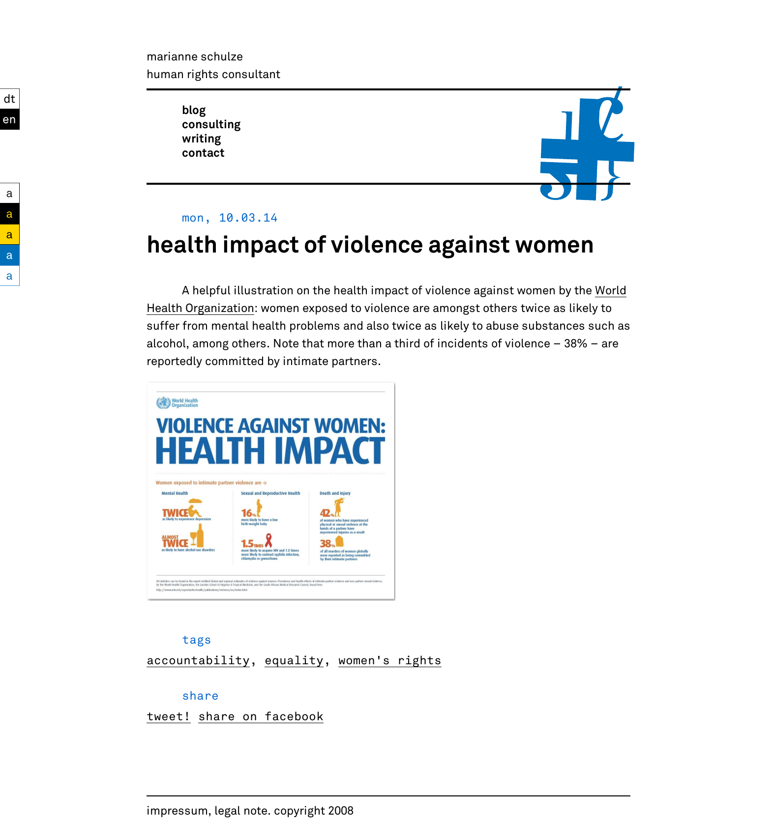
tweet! (169, 715)
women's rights (390, 659)
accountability (198, 659)
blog (194, 109)
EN (8, 118)
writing (201, 138)
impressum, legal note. (209, 810)
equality (294, 659)
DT (7, 97)
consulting (211, 123)
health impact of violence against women (370, 243)
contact (203, 152)
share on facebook (261, 715)
